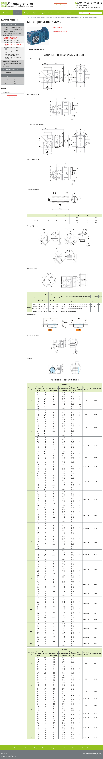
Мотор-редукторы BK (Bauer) (13, 51)
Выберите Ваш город (60, 4)
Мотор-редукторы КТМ (12, 40)
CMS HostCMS (98, 755)
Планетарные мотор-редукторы (12, 64)
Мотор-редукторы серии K (13, 42)
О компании (17, 748)
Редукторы (6, 76)
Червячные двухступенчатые (12, 29)
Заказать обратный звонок (90, 13)
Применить (12, 97)
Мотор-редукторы (9, 24)
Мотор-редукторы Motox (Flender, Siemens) (12, 54)
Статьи (66, 748)
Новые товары (8, 72)
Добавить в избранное (60, 31)
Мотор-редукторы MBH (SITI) (13, 48)
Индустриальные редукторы (11, 83)
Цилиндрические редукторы (11, 79)
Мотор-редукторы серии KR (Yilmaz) (13, 58)
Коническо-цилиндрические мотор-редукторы (11, 37)
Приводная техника (10, 69)
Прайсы (44, 748)
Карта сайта (85, 748)
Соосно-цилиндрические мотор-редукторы (12, 34)
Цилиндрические (9, 31)
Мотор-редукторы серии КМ (13, 45)
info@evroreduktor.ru (83, 5)
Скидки (36, 748)
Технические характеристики (36, 49)
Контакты (75, 748)
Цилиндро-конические (10, 61)
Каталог (34, 17)
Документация (55, 748)
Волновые (6, 66)
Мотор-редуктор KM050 (91, 17)
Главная (29, 17)
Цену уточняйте (57, 27)
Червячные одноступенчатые (12, 27)
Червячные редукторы (9, 81)
